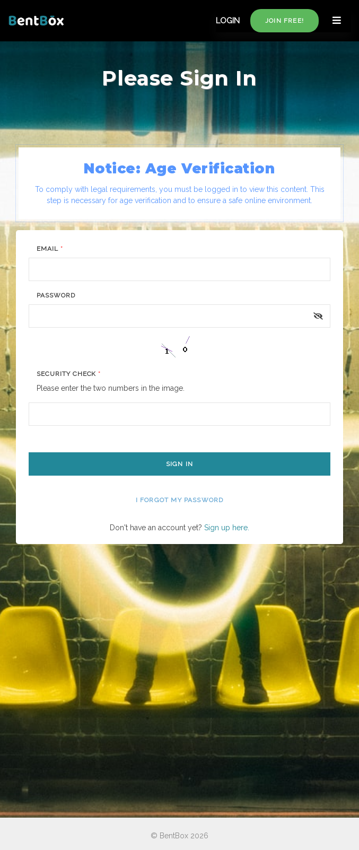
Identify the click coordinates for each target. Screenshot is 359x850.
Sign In (179, 464)
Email (50, 248)
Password (56, 295)
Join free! (284, 20)
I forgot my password (180, 500)
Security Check (69, 374)
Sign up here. (226, 527)
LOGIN (228, 20)
